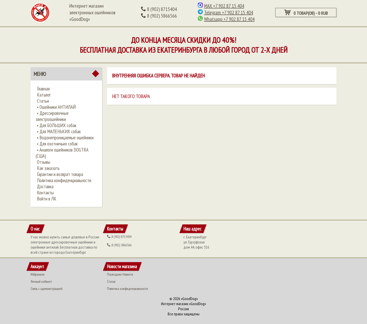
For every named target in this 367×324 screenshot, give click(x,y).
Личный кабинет (41, 281)
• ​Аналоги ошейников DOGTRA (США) (62, 153)
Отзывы (43, 162)
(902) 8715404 (159, 9)
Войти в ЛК (46, 199)
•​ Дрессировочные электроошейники (52, 116)
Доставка (45, 186)
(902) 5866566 (159, 15)
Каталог (44, 95)
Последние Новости (120, 274)
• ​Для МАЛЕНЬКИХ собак (59, 131)
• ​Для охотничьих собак (57, 144)
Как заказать (48, 168)
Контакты (45, 193)
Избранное (38, 274)
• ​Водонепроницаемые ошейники (65, 137)
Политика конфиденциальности (64, 180)
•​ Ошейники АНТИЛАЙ (56, 107)
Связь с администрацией (46, 288)
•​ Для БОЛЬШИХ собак (56, 125)
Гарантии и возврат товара (60, 174)
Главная (43, 89)
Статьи (43, 101)
